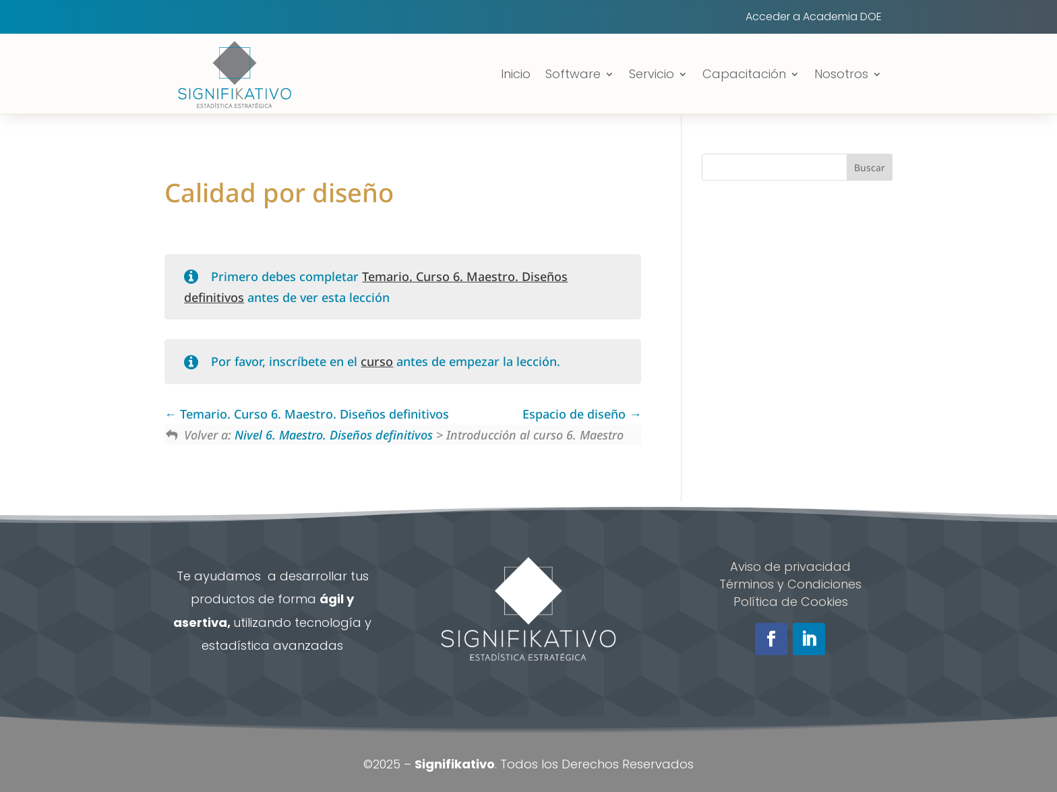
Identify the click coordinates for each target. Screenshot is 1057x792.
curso (377, 361)
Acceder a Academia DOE (814, 18)
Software (573, 73)
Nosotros (841, 73)
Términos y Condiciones (790, 584)
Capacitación (744, 73)
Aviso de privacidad (790, 566)
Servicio (651, 73)
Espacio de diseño (581, 414)
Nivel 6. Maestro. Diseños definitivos (334, 435)
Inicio (516, 73)
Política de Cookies (790, 601)
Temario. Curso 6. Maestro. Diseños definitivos (306, 414)
